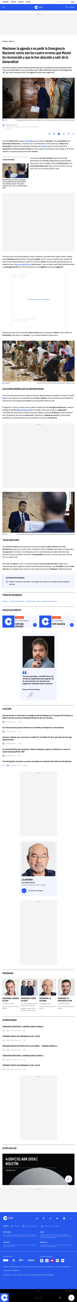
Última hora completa (32, 890)
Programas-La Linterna (45, 999)
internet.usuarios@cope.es (32, 1226)
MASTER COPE (43, 1242)
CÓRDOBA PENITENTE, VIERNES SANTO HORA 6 (22, 1026)
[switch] (38, 1291)
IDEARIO (42, 1232)
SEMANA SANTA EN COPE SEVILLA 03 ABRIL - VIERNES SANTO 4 (29, 1046)
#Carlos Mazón (30, 601)
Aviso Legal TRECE (36, 1267)
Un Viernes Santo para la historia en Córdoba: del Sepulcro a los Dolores (33, 727)
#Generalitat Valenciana (49, 601)
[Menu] (3, 7)
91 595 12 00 (17, 1226)
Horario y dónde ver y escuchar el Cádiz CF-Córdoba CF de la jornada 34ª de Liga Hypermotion (37, 738)
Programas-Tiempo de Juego (28, 999)
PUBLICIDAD (6, 1242)
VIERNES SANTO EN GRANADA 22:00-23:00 (21, 1036)
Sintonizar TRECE (66, 1267)
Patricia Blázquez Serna (12, 125)
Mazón (5, 398)
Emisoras (20, 2)
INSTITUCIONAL (7, 1232)
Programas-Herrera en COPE (10, 999)
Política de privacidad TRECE (47, 1267)
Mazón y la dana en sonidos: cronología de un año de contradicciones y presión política (39, 583)
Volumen (60, 1298)
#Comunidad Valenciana (17, 601)
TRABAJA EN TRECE (15, 1270)
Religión (28, 2)
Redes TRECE (58, 1267)
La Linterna (27, 879)
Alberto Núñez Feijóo (24, 410)
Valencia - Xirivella (8, 41)
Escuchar (35, 625)
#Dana (39, 601)
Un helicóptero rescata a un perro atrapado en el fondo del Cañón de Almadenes (36, 761)
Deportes (13, 2)
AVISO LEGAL (5, 1267)
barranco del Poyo (22, 264)
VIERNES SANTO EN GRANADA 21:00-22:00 (21, 1065)
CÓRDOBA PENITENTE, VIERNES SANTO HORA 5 (22, 1055)
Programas (5, 2)
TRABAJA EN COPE (6, 1270)
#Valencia (5, 601)
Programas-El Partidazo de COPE (65, 999)
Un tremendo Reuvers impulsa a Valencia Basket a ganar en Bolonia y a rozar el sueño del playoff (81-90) (36, 750)
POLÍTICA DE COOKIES (25, 1267)
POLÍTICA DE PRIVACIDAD (15, 1267)
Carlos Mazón (30, 141)
